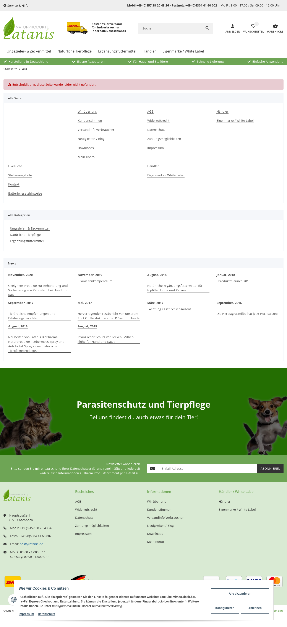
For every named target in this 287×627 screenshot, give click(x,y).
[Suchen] (170, 28)
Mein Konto (155, 542)
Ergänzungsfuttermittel (27, 241)
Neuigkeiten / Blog (160, 526)
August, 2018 (157, 275)
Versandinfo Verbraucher (165, 517)
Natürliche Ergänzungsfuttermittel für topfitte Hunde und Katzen (175, 288)
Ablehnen (253, 608)
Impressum (28, 614)
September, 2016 (229, 303)
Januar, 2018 (226, 275)
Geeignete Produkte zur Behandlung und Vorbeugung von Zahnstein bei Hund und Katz (38, 290)
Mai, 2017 (85, 303)
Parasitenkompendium (95, 281)
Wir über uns (156, 501)
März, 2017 (155, 303)
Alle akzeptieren (238, 593)
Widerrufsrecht (86, 509)
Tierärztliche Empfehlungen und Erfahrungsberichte (31, 316)
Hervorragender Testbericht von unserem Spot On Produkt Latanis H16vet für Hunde (108, 316)
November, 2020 (20, 275)
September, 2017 (20, 303)
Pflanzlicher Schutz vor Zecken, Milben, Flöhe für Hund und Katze (106, 339)
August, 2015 (87, 326)
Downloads (155, 534)
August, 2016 (18, 326)
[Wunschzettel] (252, 28)
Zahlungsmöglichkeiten (92, 526)
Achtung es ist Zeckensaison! (170, 309)
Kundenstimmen (159, 509)
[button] (17, 5)
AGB (78, 501)
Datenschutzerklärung (86, 468)
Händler (224, 501)
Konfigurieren (223, 608)
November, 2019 (90, 275)
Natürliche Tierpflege (25, 235)
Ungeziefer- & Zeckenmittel (29, 228)
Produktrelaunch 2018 (234, 281)
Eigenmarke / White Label (237, 509)
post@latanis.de (31, 544)
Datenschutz (48, 614)
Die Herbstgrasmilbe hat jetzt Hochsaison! (247, 314)
